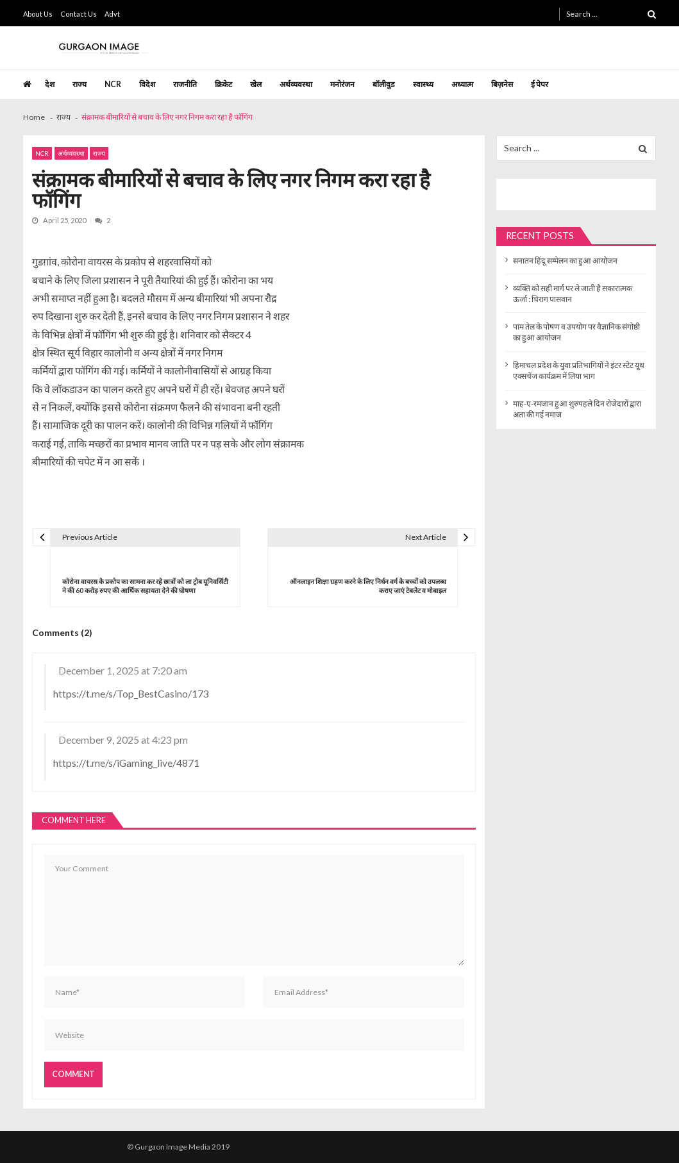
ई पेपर (539, 84)
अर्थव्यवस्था (296, 84)
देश (49, 84)
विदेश (147, 84)
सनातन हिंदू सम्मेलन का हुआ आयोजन (565, 260)
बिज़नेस (502, 84)
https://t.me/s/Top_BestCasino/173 (131, 693)
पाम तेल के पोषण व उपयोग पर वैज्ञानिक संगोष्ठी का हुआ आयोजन (576, 332)
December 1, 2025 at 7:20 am (122, 670)
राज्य (79, 84)
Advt (112, 14)
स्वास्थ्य (423, 84)
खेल (256, 84)
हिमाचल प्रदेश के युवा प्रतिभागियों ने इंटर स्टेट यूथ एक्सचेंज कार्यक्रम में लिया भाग (578, 370)
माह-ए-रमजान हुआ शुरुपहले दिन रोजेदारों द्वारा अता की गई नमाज (577, 409)
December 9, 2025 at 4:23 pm (123, 739)
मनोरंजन (342, 84)
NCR (113, 84)
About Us (38, 14)
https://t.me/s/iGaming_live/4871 (126, 763)
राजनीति (185, 84)
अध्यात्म (462, 84)
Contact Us (78, 14)
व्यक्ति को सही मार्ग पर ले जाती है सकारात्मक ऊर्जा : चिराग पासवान (572, 293)
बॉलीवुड (384, 84)
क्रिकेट (223, 84)
